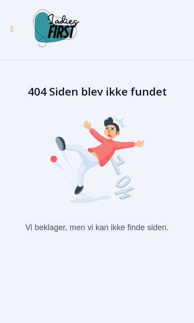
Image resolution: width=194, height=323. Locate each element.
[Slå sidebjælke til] (12, 29)
